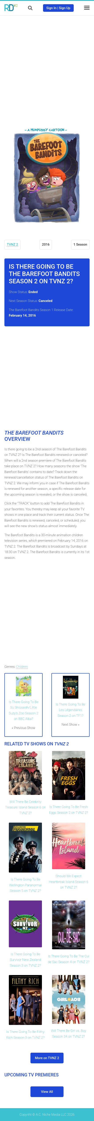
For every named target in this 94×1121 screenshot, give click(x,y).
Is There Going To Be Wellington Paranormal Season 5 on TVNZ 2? (25, 885)
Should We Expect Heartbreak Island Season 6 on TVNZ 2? (68, 881)
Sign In (51, 8)
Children (22, 667)
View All (47, 1092)
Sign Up (64, 8)
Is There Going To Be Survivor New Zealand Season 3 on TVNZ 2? (25, 959)
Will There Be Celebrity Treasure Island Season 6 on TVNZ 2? (25, 807)
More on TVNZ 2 (47, 1058)
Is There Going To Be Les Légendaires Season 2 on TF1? (70, 710)
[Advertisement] (47, 67)
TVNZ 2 (12, 244)
